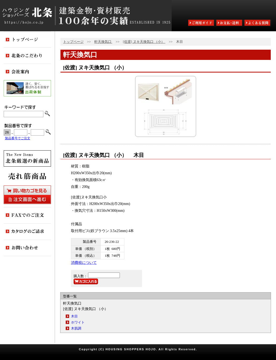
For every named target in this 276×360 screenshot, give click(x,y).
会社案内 (27, 72)
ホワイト (78, 322)
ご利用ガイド (201, 23)
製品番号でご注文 (17, 138)
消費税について (84, 262)
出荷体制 (27, 88)
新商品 (27, 158)
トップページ (73, 42)
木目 (74, 316)
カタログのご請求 (27, 232)
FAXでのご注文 (27, 215)
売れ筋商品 (27, 176)
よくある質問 (257, 23)
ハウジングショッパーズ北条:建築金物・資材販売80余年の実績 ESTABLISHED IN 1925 (86, 15)
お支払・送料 (229, 23)
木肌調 (76, 328)
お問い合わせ (27, 248)
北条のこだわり (27, 56)
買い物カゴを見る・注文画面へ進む (27, 195)
